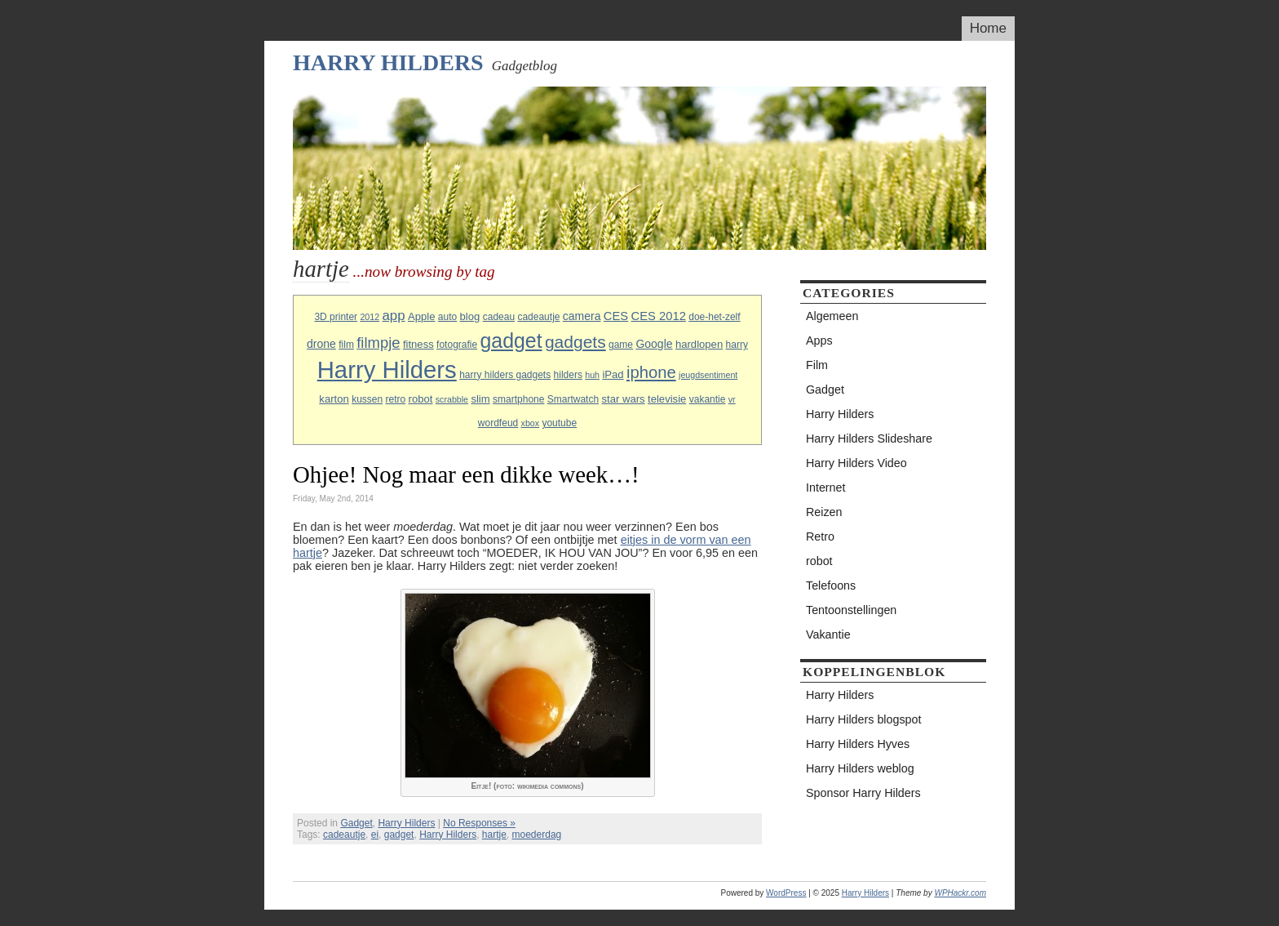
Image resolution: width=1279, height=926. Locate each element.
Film (817, 365)
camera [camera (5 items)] (582, 316)
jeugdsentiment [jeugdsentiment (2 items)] (708, 375)
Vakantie (828, 634)
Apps (819, 340)
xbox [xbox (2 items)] (530, 423)
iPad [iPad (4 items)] (612, 374)
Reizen (824, 512)
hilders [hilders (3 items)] (568, 375)
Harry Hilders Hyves (857, 743)
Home (988, 28)
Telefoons (831, 585)
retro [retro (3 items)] (396, 399)
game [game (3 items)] (621, 344)
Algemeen (832, 316)
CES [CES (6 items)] (616, 316)
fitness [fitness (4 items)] (418, 344)
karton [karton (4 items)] (333, 399)
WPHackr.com (960, 892)
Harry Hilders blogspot (863, 719)
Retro (820, 536)
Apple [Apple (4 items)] (422, 316)
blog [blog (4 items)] (470, 316)
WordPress (786, 892)
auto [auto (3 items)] (447, 317)
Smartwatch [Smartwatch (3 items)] (573, 399)
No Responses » (479, 823)
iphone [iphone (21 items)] (651, 372)
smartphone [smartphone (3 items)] (518, 399)
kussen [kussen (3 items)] (367, 399)
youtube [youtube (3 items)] (559, 423)
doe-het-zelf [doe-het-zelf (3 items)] (714, 317)
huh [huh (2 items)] (592, 375)
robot (819, 561)
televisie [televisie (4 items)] (667, 399)
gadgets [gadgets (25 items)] (575, 341)
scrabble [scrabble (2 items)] (452, 399)
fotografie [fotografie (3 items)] (456, 344)
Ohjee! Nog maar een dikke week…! (466, 474)
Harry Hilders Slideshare (869, 438)
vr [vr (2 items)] (732, 399)
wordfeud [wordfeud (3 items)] (498, 423)
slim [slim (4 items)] (480, 399)
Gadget (356, 823)
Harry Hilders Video (856, 463)
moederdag (537, 834)
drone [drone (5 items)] (321, 343)
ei (374, 834)
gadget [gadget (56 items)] (511, 340)
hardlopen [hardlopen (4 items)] (699, 344)
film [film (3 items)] (346, 344)
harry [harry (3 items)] (737, 344)
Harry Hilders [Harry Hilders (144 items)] (387, 369)
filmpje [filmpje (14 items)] (378, 342)
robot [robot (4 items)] (421, 399)
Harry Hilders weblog (860, 768)
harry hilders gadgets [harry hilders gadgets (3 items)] (505, 375)
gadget (399, 834)
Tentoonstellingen (851, 610)
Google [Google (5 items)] (653, 343)
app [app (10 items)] (393, 315)
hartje (494, 834)
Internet (825, 487)
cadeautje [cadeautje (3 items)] (538, 317)
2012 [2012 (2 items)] (369, 317)
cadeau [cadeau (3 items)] (499, 317)
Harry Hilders (388, 62)
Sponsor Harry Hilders (863, 792)
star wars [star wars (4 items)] (622, 399)
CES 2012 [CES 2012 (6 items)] (658, 316)
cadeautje (344, 834)
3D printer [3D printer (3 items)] (335, 317)
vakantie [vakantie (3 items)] (707, 399)
